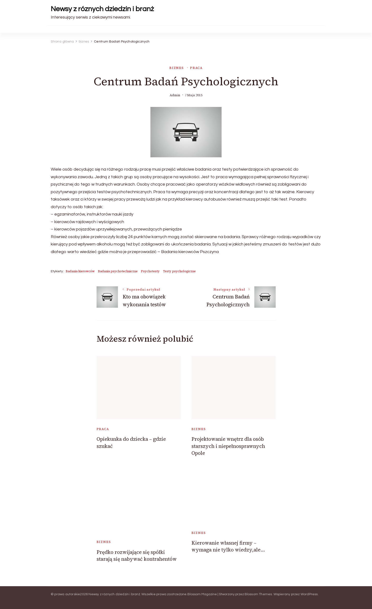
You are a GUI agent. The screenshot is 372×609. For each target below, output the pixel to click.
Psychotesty (150, 271)
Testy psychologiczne (179, 271)
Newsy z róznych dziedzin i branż (102, 9)
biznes (176, 68)
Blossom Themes (258, 594)
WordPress (309, 594)
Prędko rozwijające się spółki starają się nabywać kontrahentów (137, 555)
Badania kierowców (80, 271)
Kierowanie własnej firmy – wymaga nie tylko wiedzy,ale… (228, 546)
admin (175, 95)
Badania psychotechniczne (118, 271)
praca (196, 68)
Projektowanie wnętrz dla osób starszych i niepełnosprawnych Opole (228, 446)
